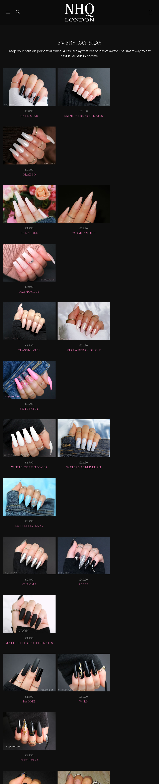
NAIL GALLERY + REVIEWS (43, 714)
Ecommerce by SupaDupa (83, 766)
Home (135, 714)
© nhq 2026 (79, 720)
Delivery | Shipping (105, 709)
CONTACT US (108, 714)
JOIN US (39, 709)
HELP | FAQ (66, 709)
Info (83, 714)
